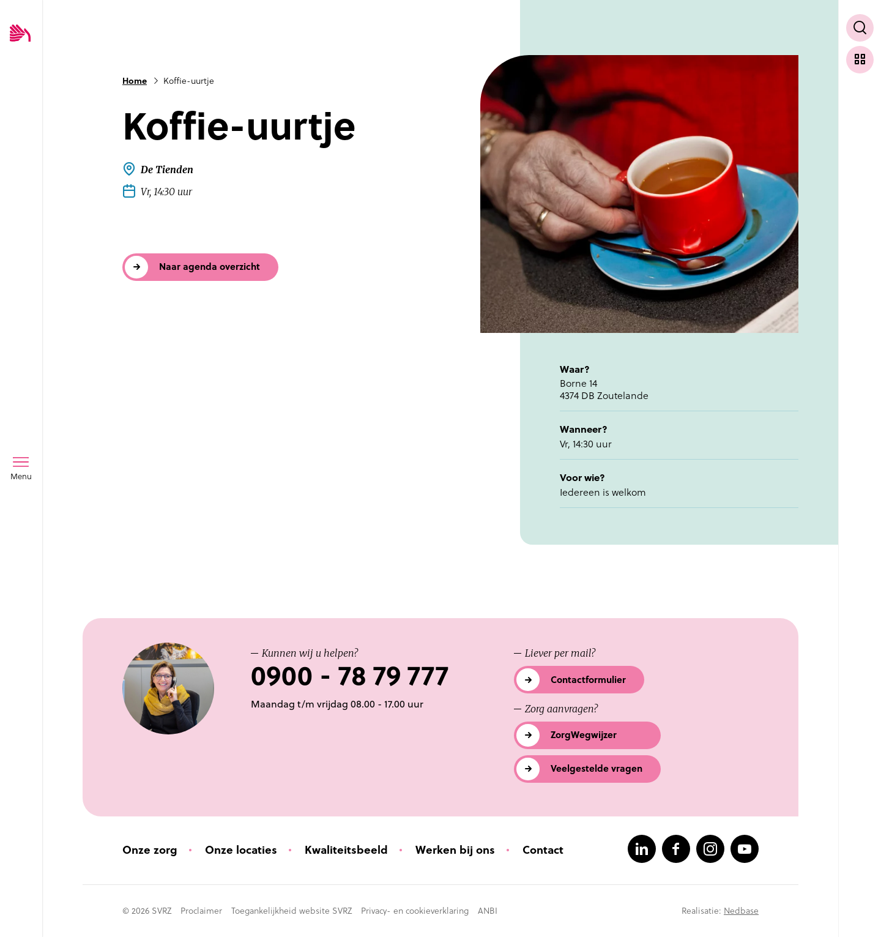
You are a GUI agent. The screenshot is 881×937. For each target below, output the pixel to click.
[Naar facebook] (676, 849)
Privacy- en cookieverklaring (415, 911)
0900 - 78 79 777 (349, 676)
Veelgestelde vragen (596, 768)
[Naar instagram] (710, 849)
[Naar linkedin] (642, 849)
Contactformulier (588, 679)
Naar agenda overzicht (209, 266)
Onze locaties (241, 849)
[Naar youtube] (744, 849)
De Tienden (167, 169)
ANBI (487, 911)
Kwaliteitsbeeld (346, 849)
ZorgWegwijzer (584, 734)
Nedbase (741, 911)
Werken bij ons (455, 849)
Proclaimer (201, 911)
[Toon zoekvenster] (860, 28)
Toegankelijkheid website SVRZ (291, 911)
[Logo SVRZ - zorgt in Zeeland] (20, 33)
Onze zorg (149, 849)
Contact (542, 849)
